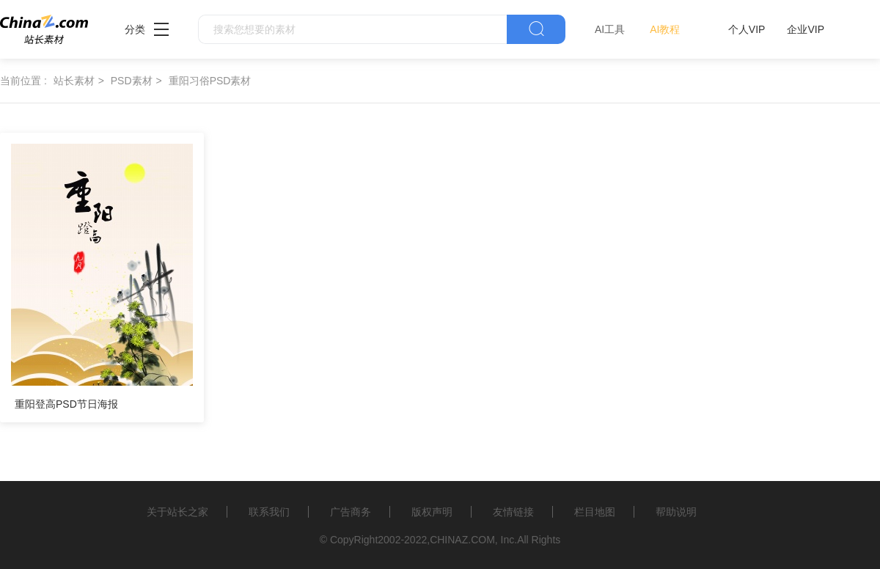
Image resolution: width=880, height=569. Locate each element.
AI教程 (665, 29)
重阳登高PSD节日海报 (66, 404)
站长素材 (74, 81)
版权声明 (431, 512)
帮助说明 (676, 512)
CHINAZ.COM (462, 540)
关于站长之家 (177, 512)
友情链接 (513, 512)
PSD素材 (132, 81)
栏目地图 (594, 512)
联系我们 (269, 512)
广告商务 (350, 512)
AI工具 (610, 29)
